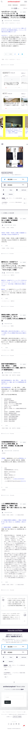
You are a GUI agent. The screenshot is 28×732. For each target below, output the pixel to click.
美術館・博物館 (5, 375)
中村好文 (12, 227)
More (24, 198)
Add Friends (24, 190)
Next (26, 138)
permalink (12, 64)
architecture (8, 20)
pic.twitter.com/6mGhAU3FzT (18, 478)
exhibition (16, 450)
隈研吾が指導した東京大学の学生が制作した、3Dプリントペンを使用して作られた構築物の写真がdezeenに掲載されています (13, 333)
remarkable (16, 20)
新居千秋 (14, 375)
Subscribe (11, 194)
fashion (17, 272)
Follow (23, 179)
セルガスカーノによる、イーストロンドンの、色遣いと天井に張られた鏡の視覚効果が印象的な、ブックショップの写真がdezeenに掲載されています (13, 30)
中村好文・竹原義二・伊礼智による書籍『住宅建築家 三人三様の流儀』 (9, 220)
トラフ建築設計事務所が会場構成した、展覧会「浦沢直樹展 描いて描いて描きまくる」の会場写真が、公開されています (13, 522)
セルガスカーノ (4, 35)
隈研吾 (12, 350)
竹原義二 (3, 227)
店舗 (3, 59)
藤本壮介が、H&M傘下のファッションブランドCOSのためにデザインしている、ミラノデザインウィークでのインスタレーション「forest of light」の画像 (13, 266)
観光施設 (18, 375)
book (14, 225)
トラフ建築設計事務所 (19, 514)
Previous (24, 138)
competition (16, 372)
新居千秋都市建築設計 (6, 387)
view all (23, 73)
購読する (8, 702)
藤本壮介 (12, 275)
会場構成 (3, 514)
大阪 (10, 375)
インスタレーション (6, 275)
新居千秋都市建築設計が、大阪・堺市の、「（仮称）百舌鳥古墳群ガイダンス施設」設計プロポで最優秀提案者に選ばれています (13, 382)
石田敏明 (3, 453)
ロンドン (18, 59)
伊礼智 (8, 227)
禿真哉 (8, 514)
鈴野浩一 (12, 514)
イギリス (6, 59)
